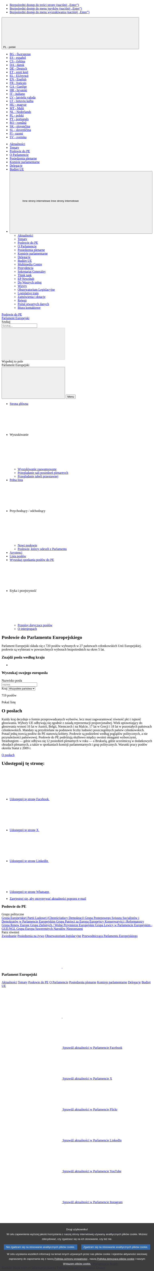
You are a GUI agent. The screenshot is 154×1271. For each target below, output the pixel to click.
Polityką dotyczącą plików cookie (115, 1265)
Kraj (4, 688)
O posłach (8, 755)
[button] (81, 436)
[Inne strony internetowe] (81, 202)
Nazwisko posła (12, 680)
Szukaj (6, 321)
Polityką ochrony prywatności (70, 1265)
